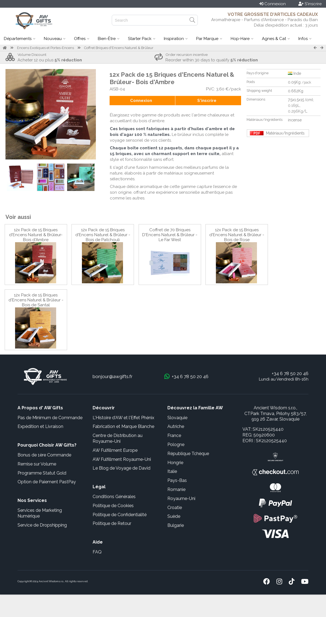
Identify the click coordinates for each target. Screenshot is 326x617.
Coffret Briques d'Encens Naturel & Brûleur (118, 48)
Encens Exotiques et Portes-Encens (45, 48)
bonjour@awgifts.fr (113, 376)
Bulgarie (175, 525)
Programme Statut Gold (42, 473)
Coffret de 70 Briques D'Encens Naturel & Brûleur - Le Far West (169, 234)
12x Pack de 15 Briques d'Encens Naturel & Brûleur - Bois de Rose (236, 234)
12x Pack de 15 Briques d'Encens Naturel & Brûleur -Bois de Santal (35, 300)
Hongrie (175, 462)
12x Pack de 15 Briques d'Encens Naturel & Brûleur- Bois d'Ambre (35, 234)
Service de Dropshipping (42, 525)
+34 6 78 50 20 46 (290, 373)
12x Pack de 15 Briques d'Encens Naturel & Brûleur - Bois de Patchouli (102, 234)
